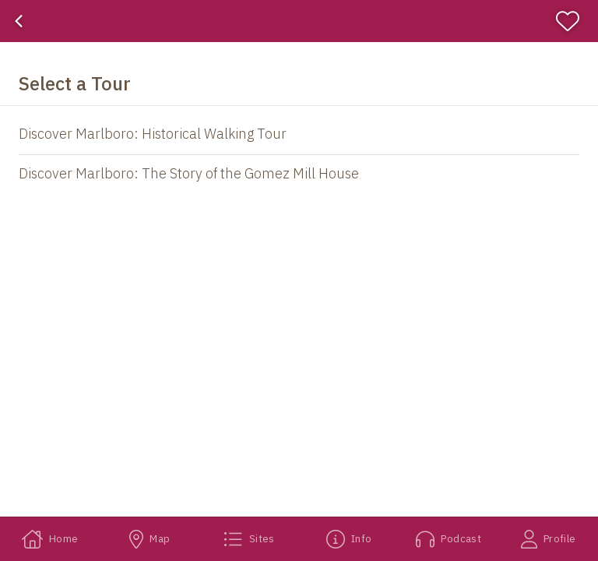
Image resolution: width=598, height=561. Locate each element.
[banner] (299, 21)
